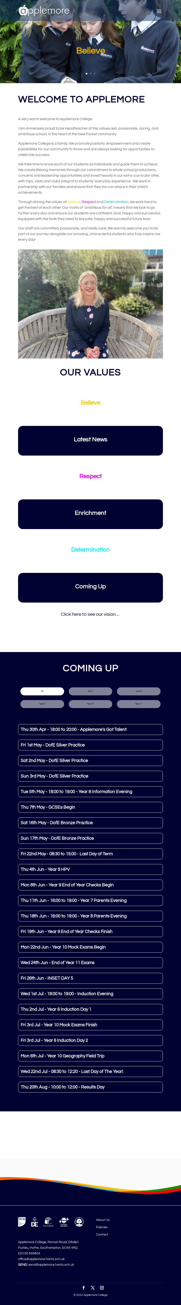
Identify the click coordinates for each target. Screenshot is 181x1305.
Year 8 (139, 691)
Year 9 (42, 704)
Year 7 (90, 691)
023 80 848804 (29, 1253)
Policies (102, 1227)
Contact (102, 1234)
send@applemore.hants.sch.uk (51, 1264)
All (42, 691)
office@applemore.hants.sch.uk (41, 1259)
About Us (103, 1220)
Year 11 (138, 704)
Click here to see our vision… (90, 614)
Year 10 (90, 704)
